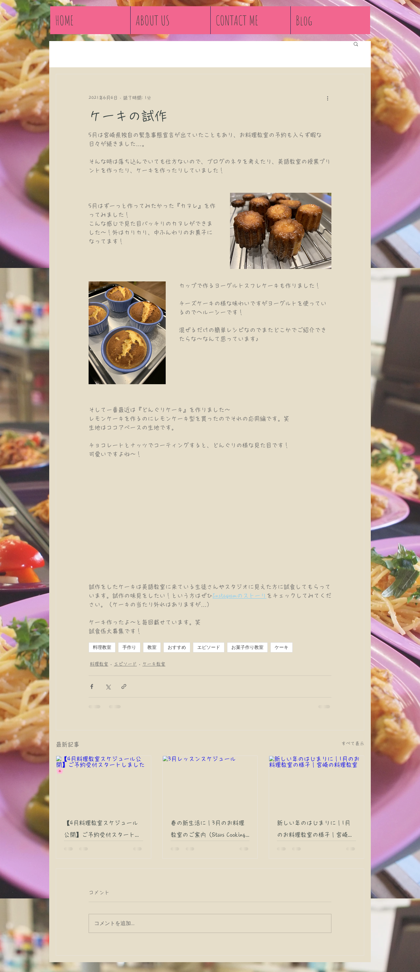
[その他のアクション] (327, 98)
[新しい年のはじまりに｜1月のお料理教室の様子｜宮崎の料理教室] (316, 782)
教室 (152, 647)
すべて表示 (352, 743)
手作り (129, 647)
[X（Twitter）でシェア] (108, 686)
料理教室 (102, 647)
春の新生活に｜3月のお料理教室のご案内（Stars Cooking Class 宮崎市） (208, 830)
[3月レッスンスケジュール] (210, 782)
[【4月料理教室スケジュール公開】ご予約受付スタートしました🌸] (103, 782)
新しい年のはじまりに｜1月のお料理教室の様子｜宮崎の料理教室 (315, 830)
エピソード (208, 647)
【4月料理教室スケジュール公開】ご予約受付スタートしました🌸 (102, 830)
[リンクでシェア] (124, 686)
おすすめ (177, 647)
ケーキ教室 (153, 664)
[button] (356, 43)
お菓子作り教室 (247, 647)
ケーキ (281, 647)
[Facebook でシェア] (92, 686)
